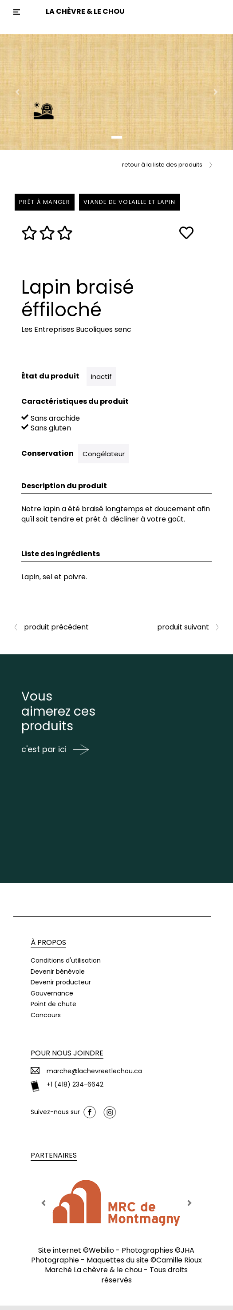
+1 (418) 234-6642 (75, 1089)
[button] (17, 92)
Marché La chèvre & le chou (93, 1274)
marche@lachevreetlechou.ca (94, 1075)
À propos (48, 947)
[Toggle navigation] (16, 12)
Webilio (101, 1255)
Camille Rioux (179, 1264)
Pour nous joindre (67, 1057)
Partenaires (54, 1160)
